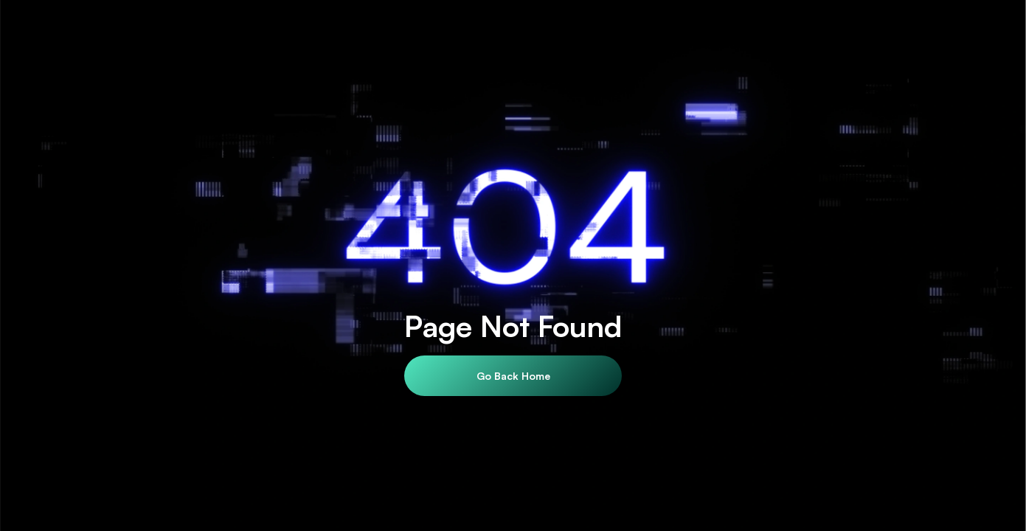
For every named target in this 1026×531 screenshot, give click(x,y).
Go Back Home (513, 375)
